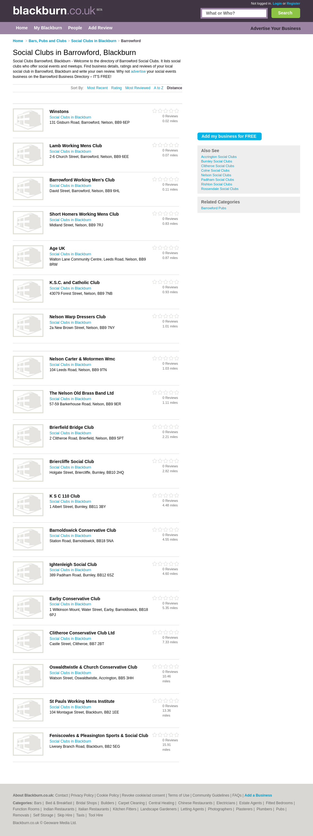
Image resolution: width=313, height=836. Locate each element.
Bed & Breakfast (59, 803)
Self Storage (43, 815)
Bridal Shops (87, 803)
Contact (61, 795)
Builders (108, 803)
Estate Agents (251, 803)
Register (293, 3)
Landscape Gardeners (159, 809)
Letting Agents (193, 809)
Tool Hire (96, 815)
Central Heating (162, 803)
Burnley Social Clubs (216, 161)
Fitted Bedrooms (280, 803)
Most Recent (97, 88)
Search (285, 12)
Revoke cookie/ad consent (143, 795)
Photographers (220, 809)
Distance (174, 88)
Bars (38, 803)
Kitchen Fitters (125, 809)
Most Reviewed (137, 88)
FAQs (236, 795)
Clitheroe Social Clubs (217, 166)
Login (277, 3)
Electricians (226, 803)
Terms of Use (179, 795)
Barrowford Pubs (213, 208)
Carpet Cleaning (132, 803)
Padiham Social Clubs (217, 179)
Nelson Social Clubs (216, 175)
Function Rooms (27, 809)
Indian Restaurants (59, 809)
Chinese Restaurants (195, 803)
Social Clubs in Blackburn (70, 117)
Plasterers (244, 809)
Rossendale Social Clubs (219, 189)
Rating (116, 88)
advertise (138, 71)
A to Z (158, 88)
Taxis (81, 815)
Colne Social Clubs (215, 170)
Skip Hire (65, 815)
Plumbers (264, 809)
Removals (21, 815)
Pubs (280, 809)
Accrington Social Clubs (219, 157)
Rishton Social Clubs (216, 184)
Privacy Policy (82, 795)
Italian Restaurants (94, 809)
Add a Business (258, 795)
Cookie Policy (108, 795)
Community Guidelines (211, 795)
